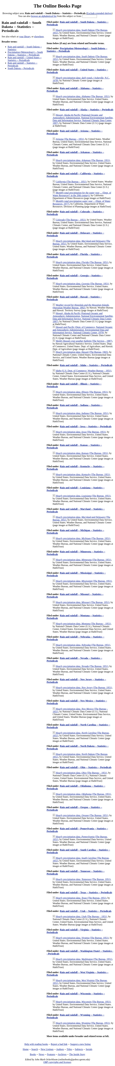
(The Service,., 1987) (84, 341)
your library (24, 36)
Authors (60, 1049)
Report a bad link (59, 1044)
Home (26, 1049)
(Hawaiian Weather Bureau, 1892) (81, 306)
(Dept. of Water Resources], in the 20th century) (82, 194)
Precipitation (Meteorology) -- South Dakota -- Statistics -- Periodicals (25, 53)
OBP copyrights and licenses (57, 1062)
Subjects (79, 1049)
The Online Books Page (57, 6)
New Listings (47, 1049)
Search (34, 1049)
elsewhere (39, 36)
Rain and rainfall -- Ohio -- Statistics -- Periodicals (85, 767)
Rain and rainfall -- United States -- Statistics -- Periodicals (25, 59)
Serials (89, 1049)
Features (51, 1054)
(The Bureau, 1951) (82, 96)
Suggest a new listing (80, 1044)
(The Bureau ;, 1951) (70, 139)
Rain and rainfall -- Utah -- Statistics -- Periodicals (85, 911)
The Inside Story (77, 1054)
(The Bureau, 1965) (82, 352)
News (41, 1054)
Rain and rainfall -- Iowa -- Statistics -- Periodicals (85, 426)
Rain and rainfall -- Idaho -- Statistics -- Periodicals (86, 365)
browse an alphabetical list (43, 16)
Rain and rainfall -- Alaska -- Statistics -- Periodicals (86, 109)
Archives (62, 1054)
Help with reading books (36, 1044)
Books (33, 1054)
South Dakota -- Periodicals (21, 68)
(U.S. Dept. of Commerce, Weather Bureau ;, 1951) (83, 370)
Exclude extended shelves (99, 13)
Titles (69, 1049)
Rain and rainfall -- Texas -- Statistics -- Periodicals (86, 892)
